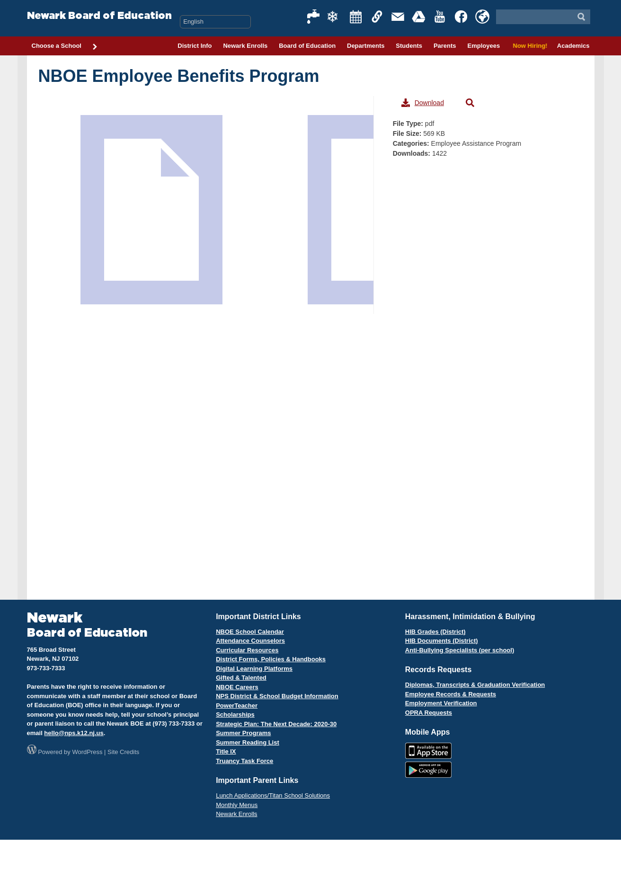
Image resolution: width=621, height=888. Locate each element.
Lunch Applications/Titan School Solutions (273, 795)
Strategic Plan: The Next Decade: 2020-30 (276, 724)
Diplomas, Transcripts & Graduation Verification (475, 684)
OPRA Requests (428, 712)
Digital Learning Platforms (254, 668)
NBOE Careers (237, 687)
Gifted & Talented (241, 677)
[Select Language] (215, 21)
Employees (483, 45)
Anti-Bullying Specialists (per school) (459, 650)
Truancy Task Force (244, 760)
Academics (573, 45)
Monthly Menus (236, 804)
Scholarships (235, 714)
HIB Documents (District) (441, 640)
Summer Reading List (247, 742)
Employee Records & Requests (450, 694)
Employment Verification (441, 703)
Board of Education (307, 45)
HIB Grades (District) (435, 631)
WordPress (87, 751)
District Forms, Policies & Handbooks (271, 659)
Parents (445, 45)
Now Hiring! (528, 45)
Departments (365, 45)
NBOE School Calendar (250, 631)
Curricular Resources (247, 650)
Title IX (226, 751)
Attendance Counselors (250, 640)
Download (422, 102)
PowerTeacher (236, 705)
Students (409, 45)
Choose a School (65, 46)
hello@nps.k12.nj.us (73, 733)
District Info (194, 45)
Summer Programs (243, 733)
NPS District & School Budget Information (277, 696)
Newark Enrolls (245, 45)
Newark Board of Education (99, 16)
